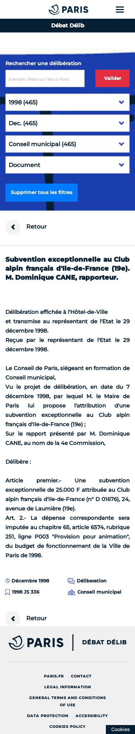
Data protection (47, 715)
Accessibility (92, 715)
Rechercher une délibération (43, 63)
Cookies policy (67, 726)
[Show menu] (124, 9)
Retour (26, 227)
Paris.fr (54, 676)
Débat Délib (104, 642)
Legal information (67, 687)
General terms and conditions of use (67, 701)
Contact (81, 676)
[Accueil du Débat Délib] (54, 9)
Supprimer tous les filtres (41, 192)
